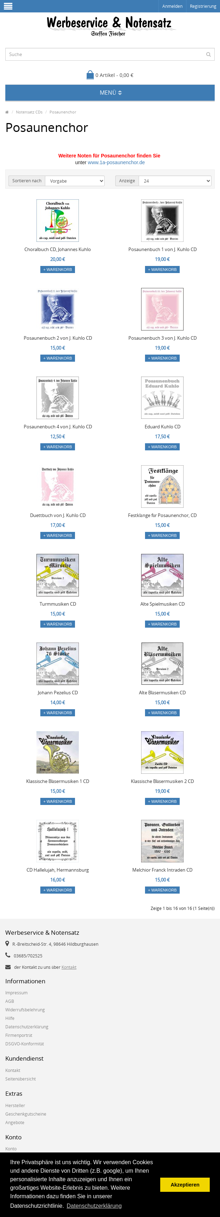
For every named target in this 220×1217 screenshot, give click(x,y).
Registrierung (203, 6)
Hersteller (15, 1105)
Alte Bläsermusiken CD (162, 692)
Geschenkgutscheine (25, 1114)
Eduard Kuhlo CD (162, 426)
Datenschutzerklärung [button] (94, 1206)
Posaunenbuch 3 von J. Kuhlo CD (162, 338)
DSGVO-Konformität (24, 1044)
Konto (11, 1149)
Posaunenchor (63, 112)
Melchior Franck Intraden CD (162, 870)
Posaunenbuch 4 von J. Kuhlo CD (58, 426)
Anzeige (127, 181)
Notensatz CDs (29, 112)
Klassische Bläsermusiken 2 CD (162, 781)
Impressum (16, 993)
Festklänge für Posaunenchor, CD (162, 515)
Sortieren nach (26, 181)
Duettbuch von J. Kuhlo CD (58, 515)
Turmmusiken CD (58, 604)
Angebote (14, 1122)
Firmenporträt (18, 1035)
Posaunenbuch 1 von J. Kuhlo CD (162, 249)
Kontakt (69, 967)
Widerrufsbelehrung (25, 1010)
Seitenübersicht (20, 1079)
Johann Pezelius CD (58, 692)
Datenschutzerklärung (26, 1027)
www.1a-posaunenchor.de (116, 162)
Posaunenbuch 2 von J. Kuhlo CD (58, 338)
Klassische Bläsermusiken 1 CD (57, 781)
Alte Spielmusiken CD (162, 604)
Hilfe (10, 1018)
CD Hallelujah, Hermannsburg (58, 870)
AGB (9, 1001)
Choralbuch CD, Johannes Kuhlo (57, 249)
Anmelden (172, 6)
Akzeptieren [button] (184, 1185)
